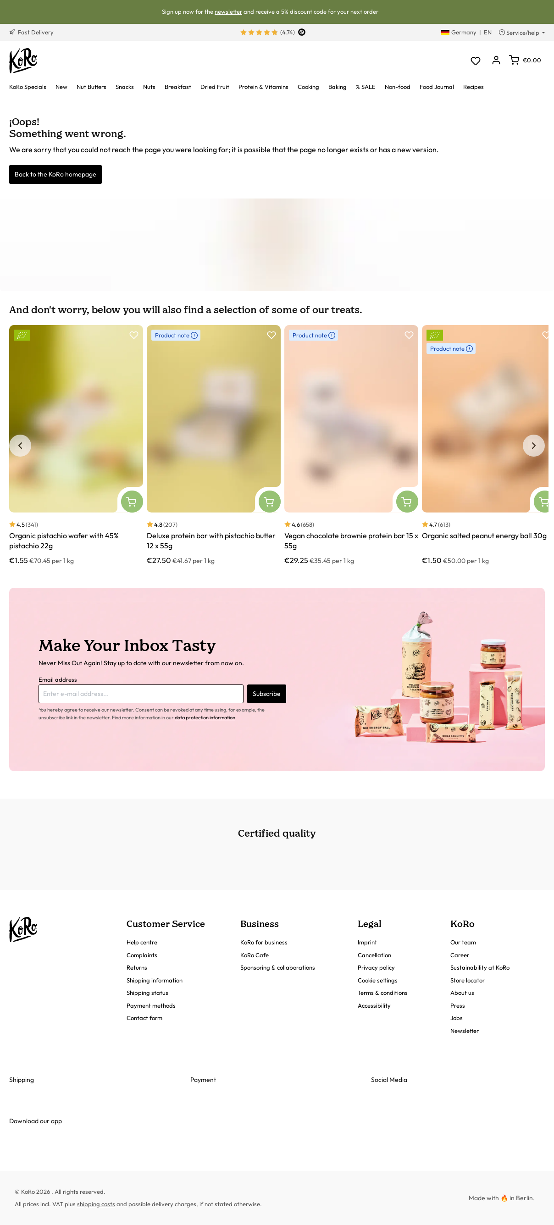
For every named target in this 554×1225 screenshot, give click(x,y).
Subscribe (267, 694)
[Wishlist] (475, 60)
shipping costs (96, 1204)
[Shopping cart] (525, 60)
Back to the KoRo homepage (55, 174)
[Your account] (496, 60)
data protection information (205, 717)
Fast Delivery (31, 32)
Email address (58, 679)
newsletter (228, 11)
